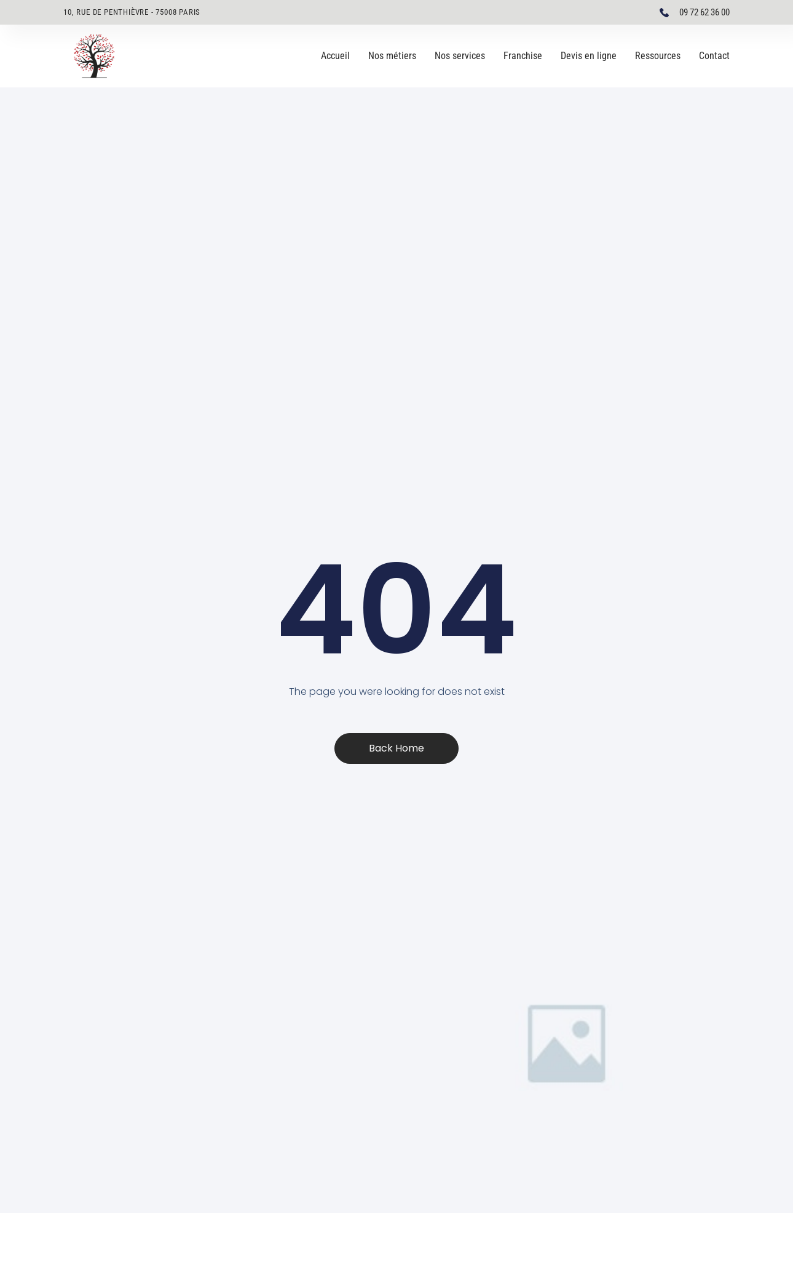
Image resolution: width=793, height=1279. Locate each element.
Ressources (658, 56)
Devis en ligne (589, 56)
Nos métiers (392, 56)
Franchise (522, 56)
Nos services (460, 56)
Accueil (335, 56)
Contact (714, 56)
